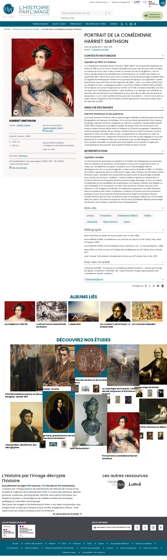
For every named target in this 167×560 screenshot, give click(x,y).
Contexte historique (100, 56)
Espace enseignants (121, 2)
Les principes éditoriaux (119, 548)
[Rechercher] (83, 13)
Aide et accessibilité (143, 548)
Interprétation (95, 151)
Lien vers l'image (19, 167)
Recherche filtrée (96, 23)
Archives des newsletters (90, 552)
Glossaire (76, 548)
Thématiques (39, 23)
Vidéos (114, 23)
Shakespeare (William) (127, 215)
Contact (110, 552)
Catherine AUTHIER (100, 49)
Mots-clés (58, 23)
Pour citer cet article (97, 262)
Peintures (23, 156)
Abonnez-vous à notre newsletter (112, 532)
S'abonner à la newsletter (152, 15)
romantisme (105, 215)
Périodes (75, 23)
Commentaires (93, 279)
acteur (127, 221)
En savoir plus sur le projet (66, 518)
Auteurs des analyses (33, 548)
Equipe (101, 548)
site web (49, 131)
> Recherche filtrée (67, 18)
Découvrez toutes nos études (26, 29)
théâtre (147, 215)
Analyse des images (98, 107)
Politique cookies (69, 557)
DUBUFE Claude (23, 125)
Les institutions (12, 552)
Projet (89, 548)
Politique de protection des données (59, 552)
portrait (90, 215)
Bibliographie (93, 229)
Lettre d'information (99, 2)
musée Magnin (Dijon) (53, 128)
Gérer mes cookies (150, 552)
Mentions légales (31, 552)
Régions (52, 548)
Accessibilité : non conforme (93, 557)
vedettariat (92, 221)
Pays (64, 548)
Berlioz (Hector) (110, 221)
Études (15, 548)
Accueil (7, 29)
